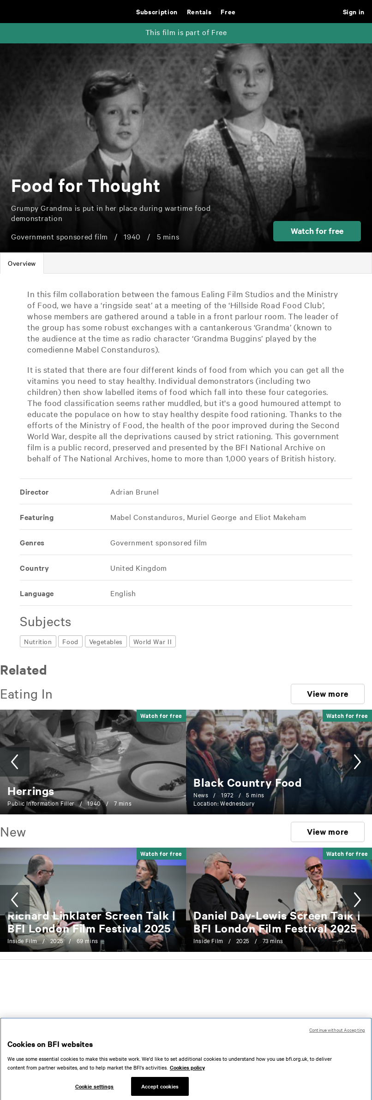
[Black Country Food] (247, 782)
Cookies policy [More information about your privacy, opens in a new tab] (187, 1073)
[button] (317, 231)
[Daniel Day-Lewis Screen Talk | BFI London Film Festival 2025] (276, 921)
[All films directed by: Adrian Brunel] (133, 491)
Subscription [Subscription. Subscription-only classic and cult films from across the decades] (157, 11)
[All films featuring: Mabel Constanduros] (146, 517)
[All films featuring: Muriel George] (212, 517)
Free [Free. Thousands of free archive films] (228, 11)
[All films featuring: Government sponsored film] (158, 542)
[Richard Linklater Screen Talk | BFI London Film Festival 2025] (91, 921)
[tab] (22, 263)
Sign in (354, 11)
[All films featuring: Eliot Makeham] (280, 517)
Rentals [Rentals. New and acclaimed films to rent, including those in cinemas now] (199, 11)
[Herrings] (30, 790)
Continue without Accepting (337, 1036)
